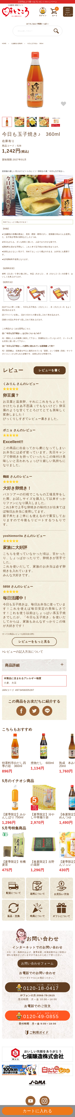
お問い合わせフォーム (37, 963)
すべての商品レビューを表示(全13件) (18, 634)
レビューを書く (50, 370)
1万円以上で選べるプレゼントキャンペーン (37, 2)
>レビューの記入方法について (22, 651)
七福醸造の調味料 (16, 43)
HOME (4, 43)
